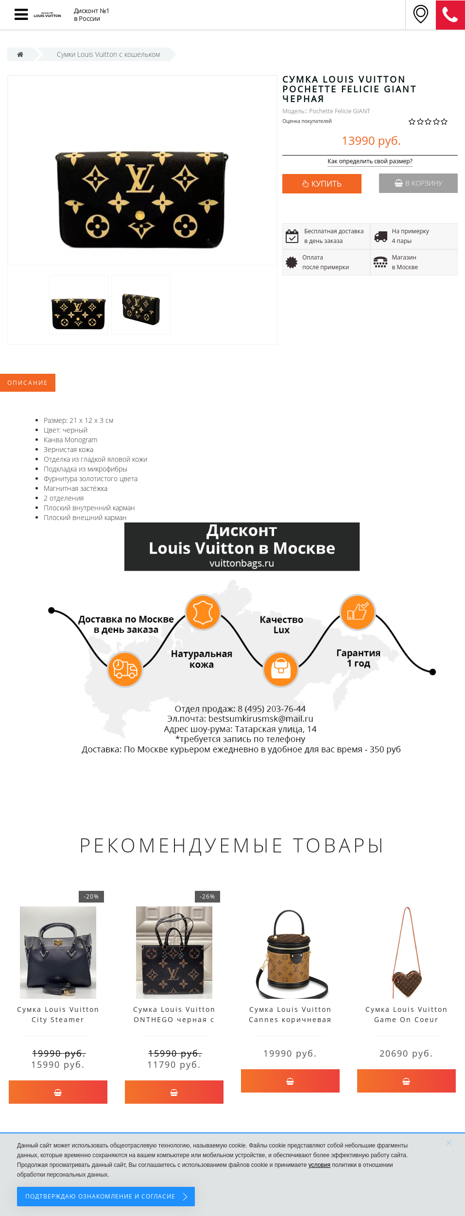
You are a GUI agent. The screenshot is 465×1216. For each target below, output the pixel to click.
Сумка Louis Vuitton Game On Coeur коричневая (406, 1019)
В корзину (418, 183)
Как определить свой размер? (370, 161)
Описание (27, 383)
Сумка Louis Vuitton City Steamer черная (58, 1019)
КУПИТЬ (326, 184)
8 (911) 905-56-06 (450, 15)
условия (319, 1165)
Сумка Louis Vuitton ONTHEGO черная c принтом (174, 1019)
